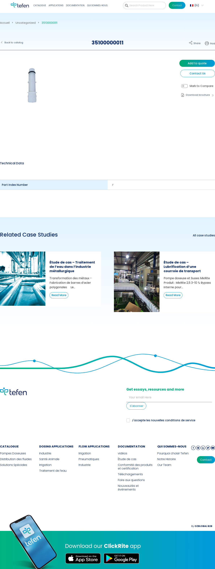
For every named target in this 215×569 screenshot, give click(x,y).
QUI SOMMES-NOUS (97, 5)
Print (212, 43)
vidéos (122, 453)
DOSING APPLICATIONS (56, 446)
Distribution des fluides (16, 459)
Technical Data (12, 163)
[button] (196, 5)
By (201, 526)
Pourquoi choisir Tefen (173, 453)
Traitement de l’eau (53, 471)
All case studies (204, 235)
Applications (56, 5)
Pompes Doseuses (13, 453)
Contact (177, 5)
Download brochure (198, 95)
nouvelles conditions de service (173, 420)
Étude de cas (127, 459)
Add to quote (197, 63)
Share (197, 43)
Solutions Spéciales (13, 465)
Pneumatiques (89, 459)
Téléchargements (130, 474)
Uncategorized (26, 23)
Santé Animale (49, 459)
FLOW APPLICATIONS (94, 446)
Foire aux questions (131, 480)
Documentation (75, 5)
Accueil (5, 23)
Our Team (164, 465)
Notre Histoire (166, 459)
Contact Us (198, 73)
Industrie (45, 453)
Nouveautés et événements (128, 487)
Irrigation (45, 465)
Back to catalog (14, 42)
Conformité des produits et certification (135, 466)
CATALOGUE (39, 5)
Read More (59, 295)
